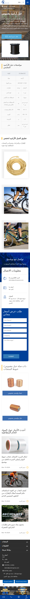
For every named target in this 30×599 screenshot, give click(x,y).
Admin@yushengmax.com (16, 280)
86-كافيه (11, 289)
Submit (11, 356)
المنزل (5, 6)
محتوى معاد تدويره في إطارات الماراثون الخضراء (13, 526)
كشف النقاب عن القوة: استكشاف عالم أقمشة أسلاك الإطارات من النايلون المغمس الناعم (14, 493)
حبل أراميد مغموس (9, 10)
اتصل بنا (5, 555)
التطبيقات (5, 546)
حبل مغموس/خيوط (9, 8)
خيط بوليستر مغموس (15, 394)
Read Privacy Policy (21, 581)
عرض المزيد (23, 467)
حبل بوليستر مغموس (15, 419)
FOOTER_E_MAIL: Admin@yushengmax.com (10, 566)
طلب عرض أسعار (11, 36)
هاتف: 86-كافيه (5, 561)
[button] (15, 58)
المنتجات (12, 6)
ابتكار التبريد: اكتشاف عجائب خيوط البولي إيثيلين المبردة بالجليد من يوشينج (14, 459)
